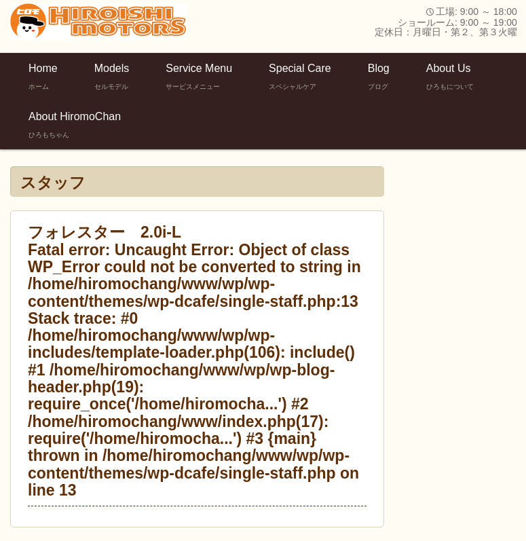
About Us (450, 76)
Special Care (300, 76)
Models (112, 76)
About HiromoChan (75, 125)
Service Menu (199, 76)
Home (43, 76)
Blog (379, 76)
